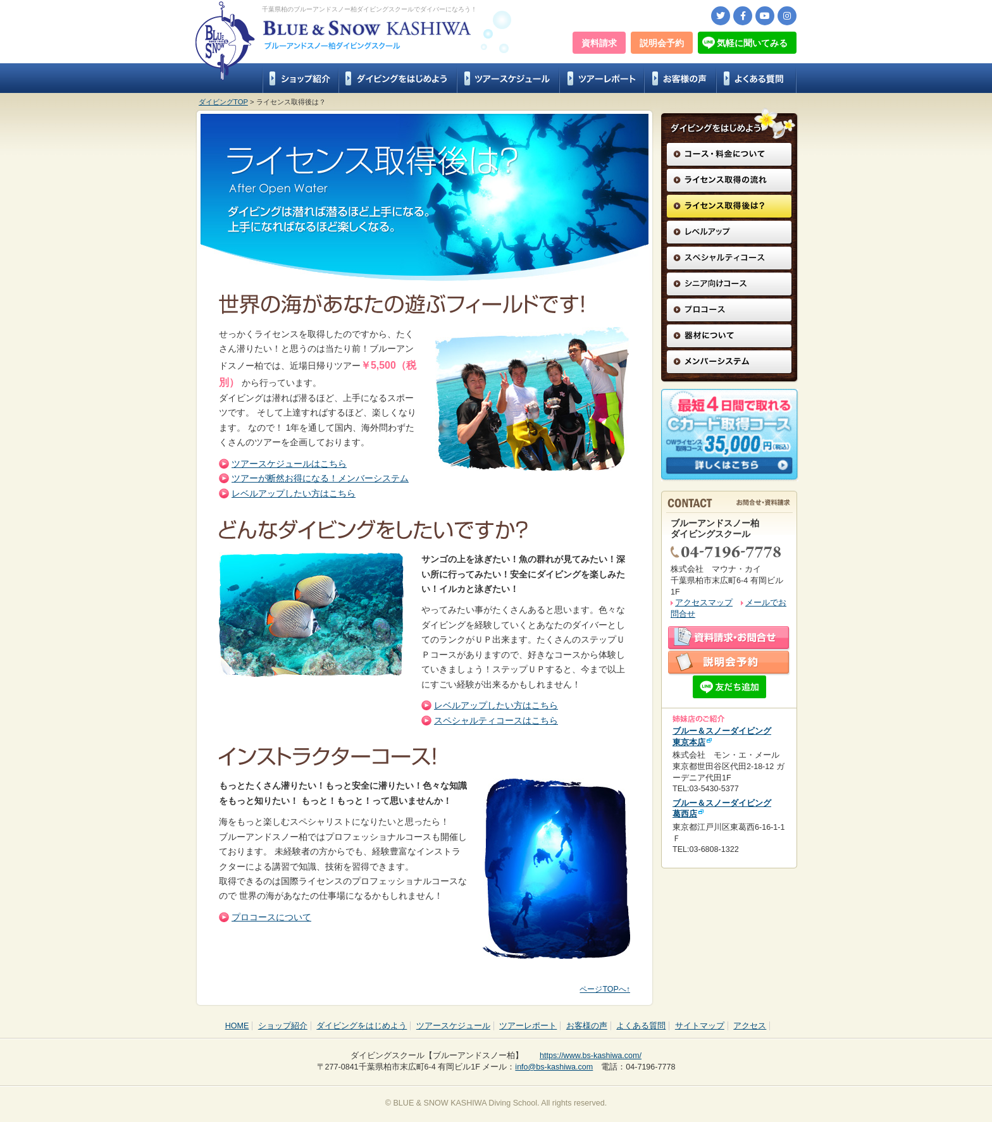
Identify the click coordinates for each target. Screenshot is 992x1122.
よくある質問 (756, 78)
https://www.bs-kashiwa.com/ (591, 1055)
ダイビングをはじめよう (397, 78)
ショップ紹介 (300, 78)
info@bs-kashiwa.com (554, 1067)
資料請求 (599, 43)
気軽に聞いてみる (752, 43)
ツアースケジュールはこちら (289, 464)
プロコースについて (271, 917)
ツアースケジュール (508, 78)
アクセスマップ (704, 602)
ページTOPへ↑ (605, 989)
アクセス (749, 1025)
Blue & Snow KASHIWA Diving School (225, 41)
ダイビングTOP (223, 102)
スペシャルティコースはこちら (496, 720)
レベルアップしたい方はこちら (294, 493)
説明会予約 (662, 43)
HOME (237, 1025)
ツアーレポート (601, 78)
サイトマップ (699, 1025)
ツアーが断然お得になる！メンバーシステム (320, 478)
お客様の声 (680, 78)
